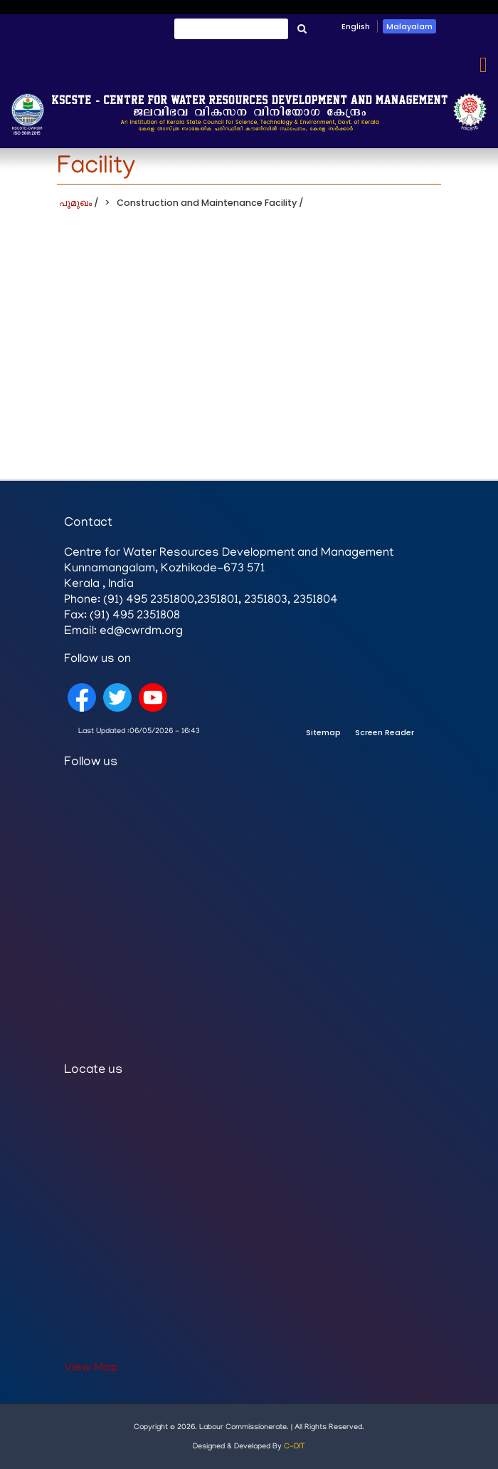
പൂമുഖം (75, 203)
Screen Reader (384, 732)
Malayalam (409, 26)
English (355, 26)
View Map (91, 1368)
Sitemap (323, 732)
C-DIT (294, 1447)
